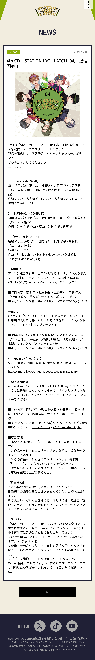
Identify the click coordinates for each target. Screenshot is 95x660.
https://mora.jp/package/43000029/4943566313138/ (51, 362)
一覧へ (47, 592)
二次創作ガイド (79, 638)
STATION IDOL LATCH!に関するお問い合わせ (34, 638)
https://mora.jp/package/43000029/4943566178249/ (43, 371)
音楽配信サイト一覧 (14, 167)
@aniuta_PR (47, 282)
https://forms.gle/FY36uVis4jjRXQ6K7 (56, 427)
